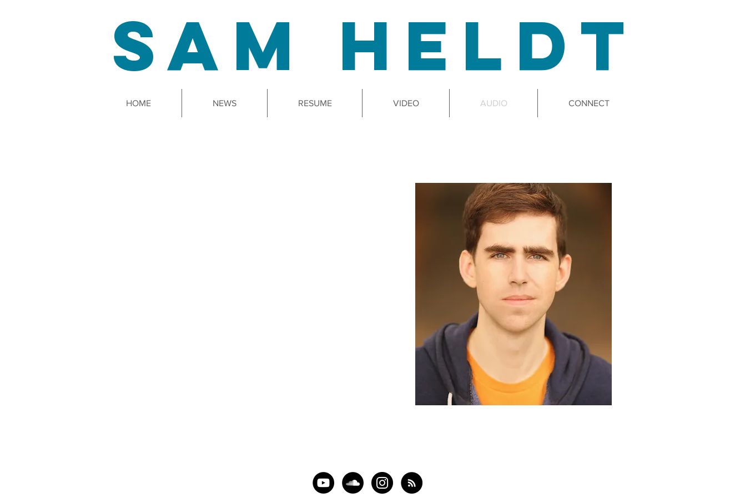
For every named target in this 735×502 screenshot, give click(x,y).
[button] (406, 103)
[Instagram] (382, 483)
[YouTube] (323, 483)
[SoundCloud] (353, 483)
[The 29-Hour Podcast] (411, 483)
